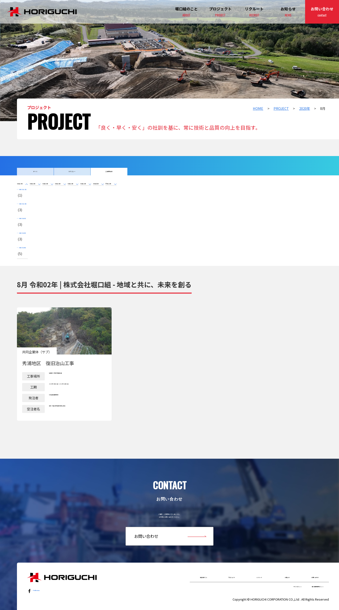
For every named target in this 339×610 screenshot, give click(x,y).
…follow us (41, 581)
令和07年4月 (29, 230)
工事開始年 (109, 174)
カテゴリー (72, 174)
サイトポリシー (269, 581)
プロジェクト (220, 12)
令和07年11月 (30, 199)
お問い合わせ (322, 12)
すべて (35, 174)
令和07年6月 (29, 214)
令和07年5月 (29, 222)
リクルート (259, 567)
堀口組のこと (204, 567)
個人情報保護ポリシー (307, 581)
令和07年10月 (30, 207)
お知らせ (288, 12)
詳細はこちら (64, 341)
